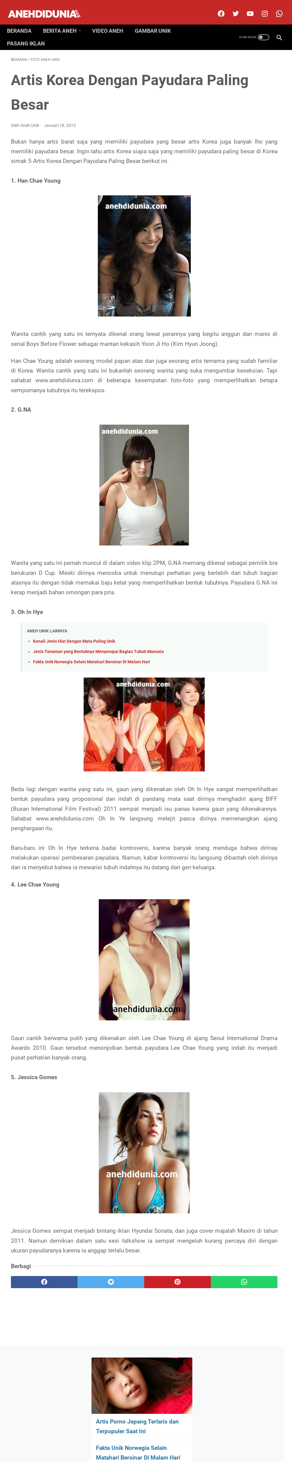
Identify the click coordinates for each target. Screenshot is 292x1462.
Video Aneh (111, 21)
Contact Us (128, 1438)
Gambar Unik (157, 21)
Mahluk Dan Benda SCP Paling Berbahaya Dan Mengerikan (246, 193)
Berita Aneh (64, 21)
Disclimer (103, 1438)
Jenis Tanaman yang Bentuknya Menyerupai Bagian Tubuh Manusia (98, 694)
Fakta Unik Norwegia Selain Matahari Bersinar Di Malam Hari (91, 705)
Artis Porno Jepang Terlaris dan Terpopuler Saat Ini (242, 111)
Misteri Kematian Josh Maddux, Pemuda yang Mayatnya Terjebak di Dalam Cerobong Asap (246, 419)
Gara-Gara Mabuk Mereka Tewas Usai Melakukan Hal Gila (242, 464)
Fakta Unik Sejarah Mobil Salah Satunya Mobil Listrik (243, 265)
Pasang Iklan (30, 34)
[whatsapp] (168, 1374)
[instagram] (260, 7)
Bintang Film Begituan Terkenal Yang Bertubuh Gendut (245, 337)
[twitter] (230, 7)
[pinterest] (123, 1374)
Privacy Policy (158, 1438)
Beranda (23, 21)
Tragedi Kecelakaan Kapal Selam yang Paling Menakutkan (242, 373)
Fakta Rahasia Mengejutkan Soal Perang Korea (240, 229)
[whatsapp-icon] (274, 7)
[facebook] (216, 7)
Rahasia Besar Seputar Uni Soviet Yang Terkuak (246, 301)
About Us (80, 1438)
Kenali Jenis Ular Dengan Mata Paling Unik (74, 684)
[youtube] (245, 7)
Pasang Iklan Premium (199, 1438)
